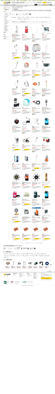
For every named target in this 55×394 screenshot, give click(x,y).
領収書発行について (35, 277)
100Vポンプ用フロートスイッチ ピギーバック (36, 108)
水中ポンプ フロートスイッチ (12, 253)
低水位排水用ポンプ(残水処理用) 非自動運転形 (26, 183)
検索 (35, 4)
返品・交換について (35, 278)
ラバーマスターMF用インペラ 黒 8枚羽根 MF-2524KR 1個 (36, 183)
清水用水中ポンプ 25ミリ (35, 200)
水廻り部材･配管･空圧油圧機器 (19, 6)
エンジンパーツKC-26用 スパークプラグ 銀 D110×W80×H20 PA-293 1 (46, 108)
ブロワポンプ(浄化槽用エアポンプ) (26, 108)
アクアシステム (6, 26)
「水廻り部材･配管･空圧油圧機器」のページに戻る (17, 7)
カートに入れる (16, 57)
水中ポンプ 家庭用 (12, 255)
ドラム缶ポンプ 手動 (46, 255)
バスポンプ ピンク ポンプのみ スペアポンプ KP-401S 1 (26, 54)
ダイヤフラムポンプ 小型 (37, 253)
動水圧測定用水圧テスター (15, 217)
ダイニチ (5, 33)
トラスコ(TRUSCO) (32, 17)
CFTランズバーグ (6, 31)
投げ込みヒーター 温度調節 (25, 253)
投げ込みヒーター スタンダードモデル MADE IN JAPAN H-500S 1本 (16, 71)
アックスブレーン (6, 27)
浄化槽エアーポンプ (6, 257)
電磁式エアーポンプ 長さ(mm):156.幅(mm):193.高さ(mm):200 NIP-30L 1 (36, 54)
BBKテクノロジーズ (7, 28)
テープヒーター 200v (6, 255)
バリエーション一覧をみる (26, 57)
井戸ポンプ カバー (6, 253)
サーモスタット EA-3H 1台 (15, 145)
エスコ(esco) (6, 37)
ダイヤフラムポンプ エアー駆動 (33, 255)
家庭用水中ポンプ (14, 200)
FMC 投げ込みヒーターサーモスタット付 (36, 145)
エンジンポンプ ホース (18, 255)
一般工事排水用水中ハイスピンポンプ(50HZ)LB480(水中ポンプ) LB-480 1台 (46, 127)
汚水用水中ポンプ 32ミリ (45, 164)
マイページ (31, 2)
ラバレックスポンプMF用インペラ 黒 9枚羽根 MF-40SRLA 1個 (16, 183)
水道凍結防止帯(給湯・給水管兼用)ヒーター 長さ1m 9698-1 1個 (26, 218)
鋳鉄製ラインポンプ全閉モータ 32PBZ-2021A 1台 (45, 218)
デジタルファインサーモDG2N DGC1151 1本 (25, 164)
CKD (5, 30)
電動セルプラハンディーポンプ (45, 145)
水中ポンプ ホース (19, 253)
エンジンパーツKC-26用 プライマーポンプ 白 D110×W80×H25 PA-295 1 (16, 127)
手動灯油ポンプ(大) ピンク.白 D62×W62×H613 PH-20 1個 (46, 54)
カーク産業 (6, 29)
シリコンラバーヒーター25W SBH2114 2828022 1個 (35, 235)
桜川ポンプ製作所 (41, 17)
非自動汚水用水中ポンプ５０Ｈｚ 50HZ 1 (16, 108)
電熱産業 (5, 34)
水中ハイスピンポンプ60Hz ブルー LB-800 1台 (46, 200)
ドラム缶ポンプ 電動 (40, 255)
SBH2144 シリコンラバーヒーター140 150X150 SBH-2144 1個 (26, 235)
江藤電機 (5, 36)
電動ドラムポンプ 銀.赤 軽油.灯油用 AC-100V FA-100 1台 (16, 35)
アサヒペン (6, 19)
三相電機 (27, 17)
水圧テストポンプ (31, 253)
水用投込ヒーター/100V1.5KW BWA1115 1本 (35, 127)
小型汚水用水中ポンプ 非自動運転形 (36, 217)
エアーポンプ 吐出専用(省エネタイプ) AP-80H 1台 (26, 71)
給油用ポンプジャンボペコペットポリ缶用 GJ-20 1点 (36, 164)
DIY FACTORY (6, 35)
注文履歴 (34, 2)
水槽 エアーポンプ (44, 253)
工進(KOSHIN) (19, 17)
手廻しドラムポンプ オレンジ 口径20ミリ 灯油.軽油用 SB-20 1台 (46, 90)
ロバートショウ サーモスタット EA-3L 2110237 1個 (26, 146)
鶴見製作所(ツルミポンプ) (47, 17)
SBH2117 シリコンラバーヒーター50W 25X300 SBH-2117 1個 (46, 235)
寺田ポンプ (23, 17)
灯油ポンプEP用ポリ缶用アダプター (26, 200)
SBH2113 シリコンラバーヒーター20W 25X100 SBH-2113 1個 (16, 235)
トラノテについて (46, 274)
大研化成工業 (6, 32)
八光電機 (37, 17)
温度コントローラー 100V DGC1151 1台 (16, 164)
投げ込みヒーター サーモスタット (25, 255)
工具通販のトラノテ (14, 6)
